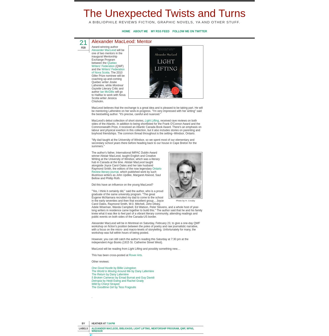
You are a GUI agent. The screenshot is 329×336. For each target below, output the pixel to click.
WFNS (190, 328)
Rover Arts (135, 255)
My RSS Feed (160, 31)
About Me (140, 31)
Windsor (97, 331)
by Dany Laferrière (123, 271)
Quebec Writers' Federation (104, 64)
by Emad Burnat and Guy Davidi (123, 277)
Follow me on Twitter (189, 31)
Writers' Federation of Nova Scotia (108, 71)
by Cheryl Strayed (105, 284)
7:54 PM (110, 323)
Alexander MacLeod (104, 50)
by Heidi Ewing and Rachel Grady (118, 280)
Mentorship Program (165, 328)
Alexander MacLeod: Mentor (122, 41)
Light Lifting (142, 328)
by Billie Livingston (114, 268)
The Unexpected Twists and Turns (164, 13)
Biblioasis (125, 328)
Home (126, 31)
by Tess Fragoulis (114, 287)
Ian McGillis (107, 91)
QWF (182, 328)
